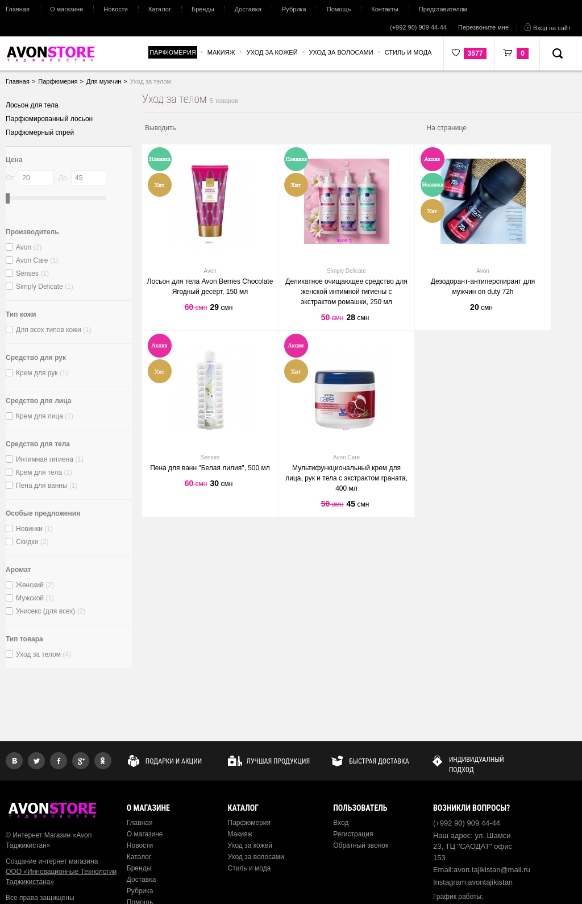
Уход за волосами (256, 857)
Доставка (248, 9)
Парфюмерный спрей (40, 132)
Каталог (159, 9)
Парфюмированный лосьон (49, 119)
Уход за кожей (250, 845)
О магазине (66, 9)
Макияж (240, 834)
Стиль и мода (249, 868)
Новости (115, 9)
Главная (18, 9)
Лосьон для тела (32, 105)
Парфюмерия (249, 823)
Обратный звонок (360, 845)
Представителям (443, 9)
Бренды (203, 9)
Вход (340, 823)
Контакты (384, 9)
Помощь (339, 9)
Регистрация (353, 834)
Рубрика (294, 9)
